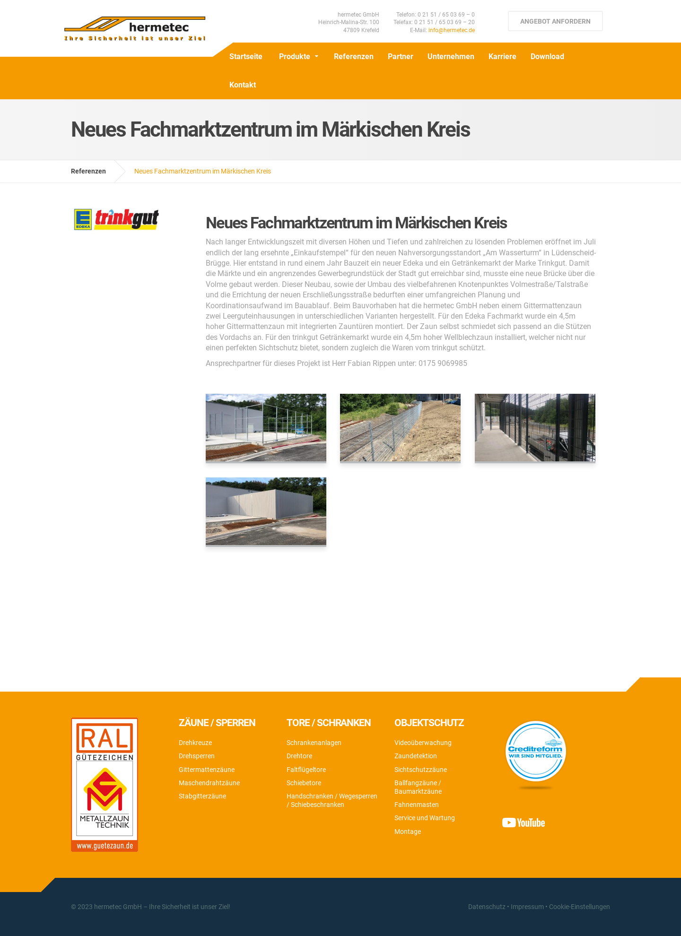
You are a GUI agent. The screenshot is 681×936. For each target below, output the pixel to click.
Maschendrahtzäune (209, 783)
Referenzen (354, 56)
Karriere (502, 56)
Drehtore (299, 756)
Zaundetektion (415, 756)
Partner (400, 56)
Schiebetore (304, 783)
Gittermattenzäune (207, 769)
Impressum (527, 906)
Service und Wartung (424, 818)
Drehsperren (197, 756)
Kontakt (242, 84)
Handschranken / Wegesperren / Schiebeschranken (332, 800)
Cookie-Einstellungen (579, 906)
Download (547, 56)
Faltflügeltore (306, 769)
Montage (407, 831)
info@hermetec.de (451, 30)
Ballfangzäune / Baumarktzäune (418, 787)
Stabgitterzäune (202, 796)
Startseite (245, 56)
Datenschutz (487, 906)
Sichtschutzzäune (420, 769)
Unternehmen (451, 56)
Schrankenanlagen (314, 742)
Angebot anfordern (555, 21)
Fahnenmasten (416, 804)
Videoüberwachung (423, 742)
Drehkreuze (195, 742)
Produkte (294, 56)
